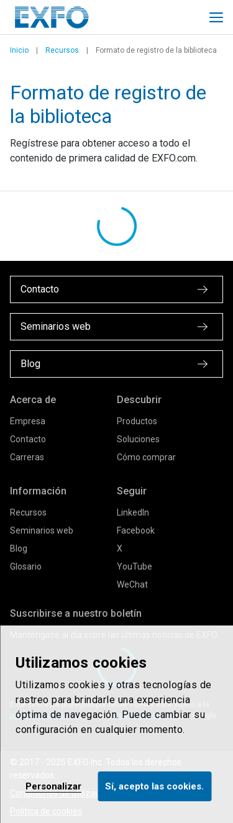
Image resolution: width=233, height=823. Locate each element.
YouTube (134, 566)
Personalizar (53, 786)
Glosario (26, 566)
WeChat (132, 584)
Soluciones (138, 439)
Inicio (19, 50)
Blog (18, 548)
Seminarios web (41, 530)
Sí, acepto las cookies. (154, 786)
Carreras (27, 457)
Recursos (62, 50)
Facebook (136, 530)
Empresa (27, 421)
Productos (137, 421)
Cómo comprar (146, 457)
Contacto (28, 439)
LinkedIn (133, 512)
